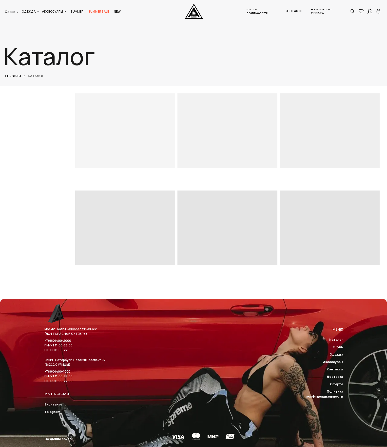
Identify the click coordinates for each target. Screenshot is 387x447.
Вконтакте (53, 404)
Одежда (336, 354)
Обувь (338, 347)
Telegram (52, 411)
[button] (352, 11)
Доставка (335, 376)
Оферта (336, 384)
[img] (378, 11)
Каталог (336, 339)
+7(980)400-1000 (57, 371)
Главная (13, 75)
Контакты (335, 369)
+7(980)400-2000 (57, 341)
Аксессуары (333, 362)
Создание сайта (58, 439)
